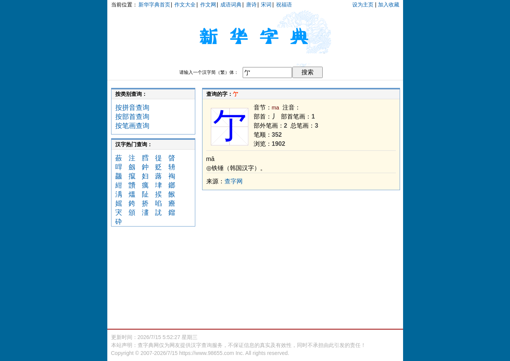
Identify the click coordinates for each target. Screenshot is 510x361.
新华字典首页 (154, 5)
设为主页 (362, 5)
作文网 (208, 5)
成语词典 (231, 5)
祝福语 (284, 5)
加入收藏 (388, 5)
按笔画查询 (132, 126)
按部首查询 (132, 116)
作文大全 (185, 5)
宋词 (266, 5)
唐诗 (251, 5)
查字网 (233, 181)
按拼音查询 (132, 107)
